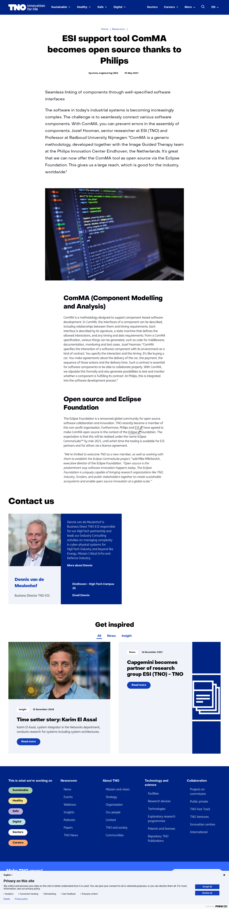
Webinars (70, 804)
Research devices (159, 801)
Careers (169, 7)
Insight (127, 636)
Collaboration (197, 780)
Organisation (114, 804)
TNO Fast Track (200, 809)
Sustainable (59, 7)
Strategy (111, 797)
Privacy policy (21, 899)
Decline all (207, 893)
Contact (111, 820)
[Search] (203, 7)
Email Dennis (81, 595)
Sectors (152, 7)
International (199, 832)
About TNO (111, 780)
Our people (113, 812)
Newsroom (69, 780)
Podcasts (69, 820)
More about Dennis (79, 565)
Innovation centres (202, 824)
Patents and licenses (161, 828)
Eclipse (133, 432)
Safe (100, 7)
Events (68, 797)
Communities (115, 835)
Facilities (153, 793)
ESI (138, 428)
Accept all (207, 886)
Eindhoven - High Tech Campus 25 (93, 586)
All (99, 636)
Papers (68, 827)
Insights (69, 812)
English (8, 875)
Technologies (156, 809)
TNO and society (117, 827)
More (188, 7)
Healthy (82, 7)
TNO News (71, 835)
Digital (118, 7)
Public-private (199, 801)
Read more (28, 742)
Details (7, 899)
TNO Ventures (199, 817)
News (111, 636)
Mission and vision (118, 789)
